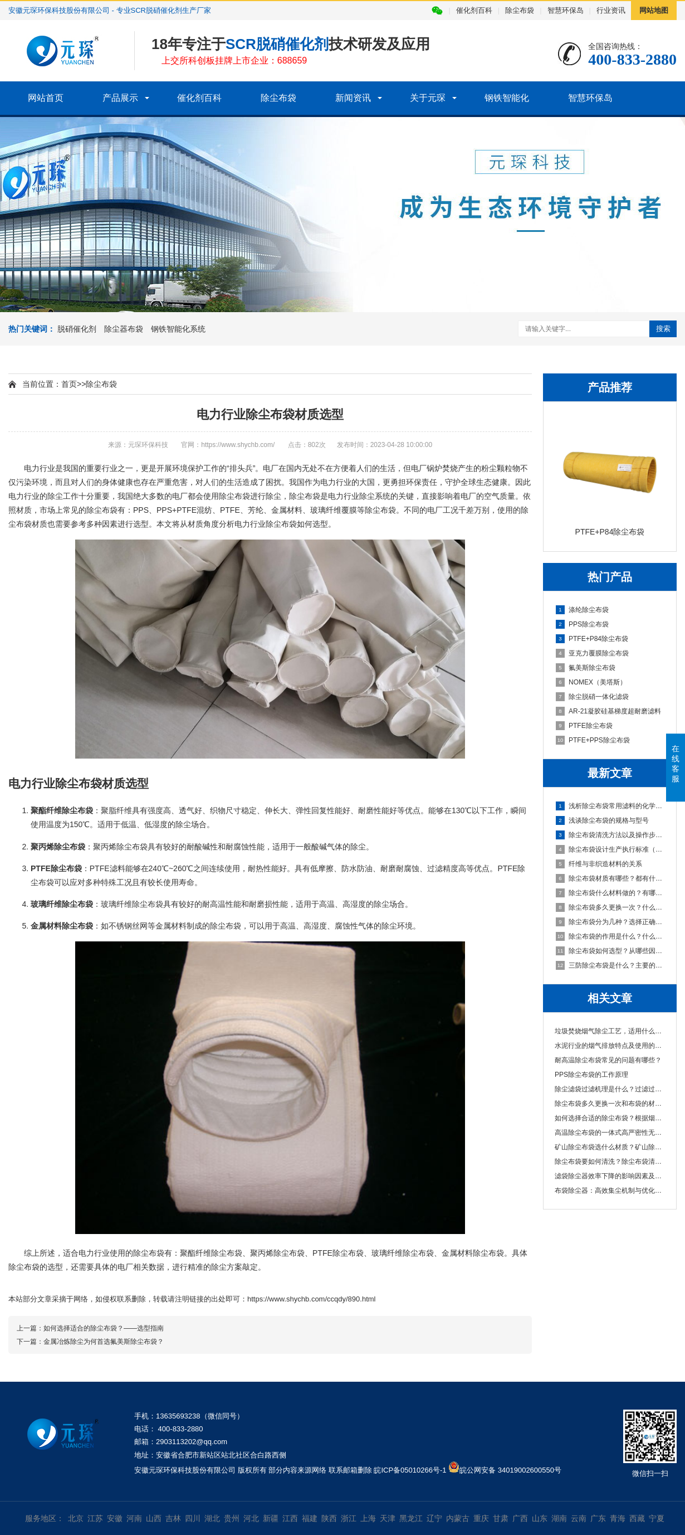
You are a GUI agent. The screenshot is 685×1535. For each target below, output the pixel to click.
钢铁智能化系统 (178, 328)
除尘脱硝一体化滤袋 (592, 696)
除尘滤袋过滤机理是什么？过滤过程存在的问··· (610, 1089)
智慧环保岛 (565, 10)
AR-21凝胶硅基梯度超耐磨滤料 (608, 711)
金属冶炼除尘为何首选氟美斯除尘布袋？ (103, 1341)
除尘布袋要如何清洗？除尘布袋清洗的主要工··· (610, 1161)
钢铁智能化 (507, 98)
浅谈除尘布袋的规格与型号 (602, 820)
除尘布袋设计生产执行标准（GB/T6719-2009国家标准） (610, 849)
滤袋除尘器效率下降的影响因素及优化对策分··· (610, 1176)
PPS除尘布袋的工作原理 (591, 1075)
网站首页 (45, 98)
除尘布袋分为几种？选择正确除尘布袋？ (610, 921)
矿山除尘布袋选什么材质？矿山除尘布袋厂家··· (610, 1147)
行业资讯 (610, 10)
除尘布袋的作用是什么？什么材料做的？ (610, 936)
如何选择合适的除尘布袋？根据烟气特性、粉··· (610, 1118)
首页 (69, 384)
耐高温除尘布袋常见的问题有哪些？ (608, 1060)
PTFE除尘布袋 (584, 725)
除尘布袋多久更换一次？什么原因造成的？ (610, 907)
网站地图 (653, 10)
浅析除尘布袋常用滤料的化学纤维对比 (610, 805)
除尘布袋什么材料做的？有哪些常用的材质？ (610, 892)
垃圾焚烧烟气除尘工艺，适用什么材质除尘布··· (610, 1031)
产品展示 (120, 98)
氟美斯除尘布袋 (585, 667)
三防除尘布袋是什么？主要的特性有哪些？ (610, 965)
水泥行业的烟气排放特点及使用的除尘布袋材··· (610, 1046)
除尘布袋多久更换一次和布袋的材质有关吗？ (610, 1103)
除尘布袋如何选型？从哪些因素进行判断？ (610, 950)
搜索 (663, 328)
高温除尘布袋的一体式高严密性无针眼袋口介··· (610, 1132)
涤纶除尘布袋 (582, 609)
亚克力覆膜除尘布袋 (592, 653)
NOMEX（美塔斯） (591, 682)
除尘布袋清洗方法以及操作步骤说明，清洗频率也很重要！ (610, 834)
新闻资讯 (353, 98)
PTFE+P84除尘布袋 (592, 638)
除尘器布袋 (123, 328)
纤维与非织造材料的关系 (599, 863)
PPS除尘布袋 (582, 624)
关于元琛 (428, 98)
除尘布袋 (519, 10)
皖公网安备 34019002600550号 (510, 1470)
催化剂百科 (474, 10)
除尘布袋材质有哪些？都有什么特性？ (610, 878)
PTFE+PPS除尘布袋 (593, 740)
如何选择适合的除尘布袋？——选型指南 (103, 1328)
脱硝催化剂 (76, 328)
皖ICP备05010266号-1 (410, 1470)
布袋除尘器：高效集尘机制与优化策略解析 (610, 1190)
